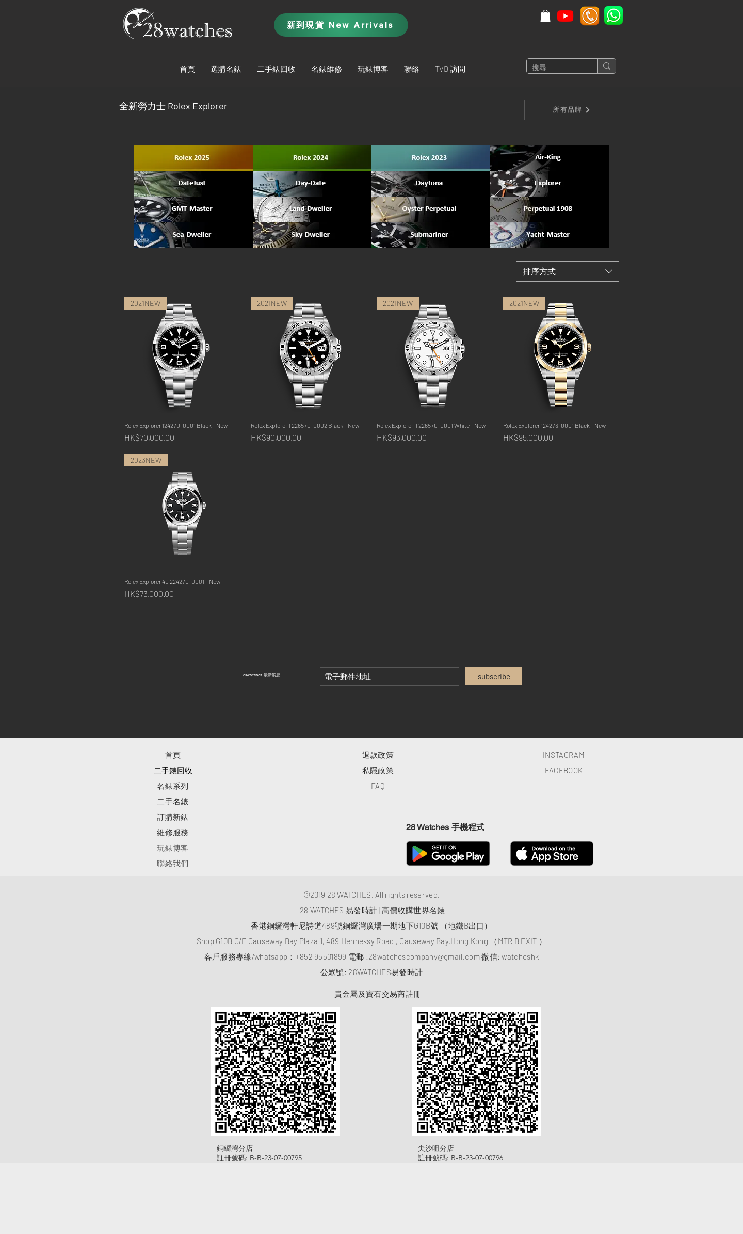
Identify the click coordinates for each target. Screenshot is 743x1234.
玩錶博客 (172, 847)
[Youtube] (565, 15)
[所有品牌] (571, 110)
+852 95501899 (321, 956)
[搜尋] (554, 68)
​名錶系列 (172, 785)
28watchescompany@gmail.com (424, 956)
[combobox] (567, 271)
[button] (226, 68)
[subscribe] (493, 676)
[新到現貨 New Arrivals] (341, 25)
